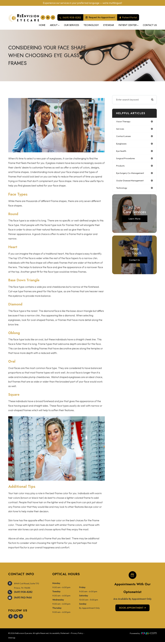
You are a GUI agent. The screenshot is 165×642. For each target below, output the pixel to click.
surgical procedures (126, 159)
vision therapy (124, 121)
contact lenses (124, 136)
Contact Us (150, 25)
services (120, 129)
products (120, 166)
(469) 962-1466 (23, 597)
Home (42, 25)
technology (122, 189)
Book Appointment (131, 608)
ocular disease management (131, 182)
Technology (91, 25)
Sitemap (11, 637)
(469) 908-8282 (23, 591)
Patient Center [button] (128, 25)
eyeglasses (122, 144)
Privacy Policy (77, 632)
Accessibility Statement (59, 632)
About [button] (54, 25)
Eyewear (108, 25)
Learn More (134, 220)
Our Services (71, 25)
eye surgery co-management (131, 174)
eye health (121, 151)
